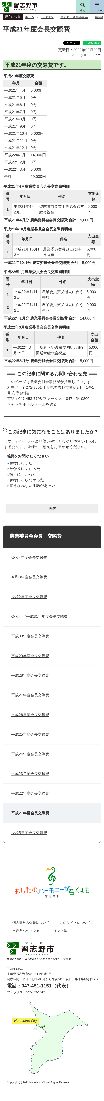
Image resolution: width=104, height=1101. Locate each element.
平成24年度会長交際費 (30, 754)
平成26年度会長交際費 (30, 715)
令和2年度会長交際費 (29, 597)
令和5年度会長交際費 (29, 833)
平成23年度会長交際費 (30, 773)
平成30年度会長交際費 (30, 636)
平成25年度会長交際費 (30, 734)
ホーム (29, 17)
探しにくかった (21, 474)
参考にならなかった (25, 480)
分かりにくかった (23, 468)
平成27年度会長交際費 (30, 695)
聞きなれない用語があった (31, 485)
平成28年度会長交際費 (30, 675)
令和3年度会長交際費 (29, 577)
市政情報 (47, 17)
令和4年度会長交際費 (29, 557)
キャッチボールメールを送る (32, 404)
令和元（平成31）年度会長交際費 (39, 616)
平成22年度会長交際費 (30, 793)
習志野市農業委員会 (74, 17)
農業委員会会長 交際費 (36, 536)
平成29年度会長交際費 (30, 656)
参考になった (19, 463)
